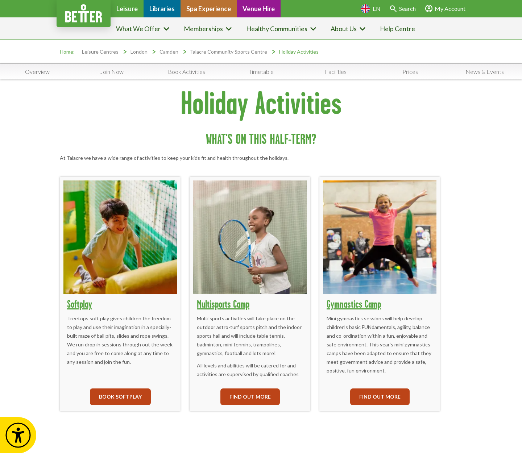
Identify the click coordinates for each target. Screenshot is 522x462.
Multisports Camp (223, 304)
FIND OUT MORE (250, 397)
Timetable (261, 71)
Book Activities (186, 71)
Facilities (336, 71)
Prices (410, 71)
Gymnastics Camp (354, 304)
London (139, 52)
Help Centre (397, 29)
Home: (67, 52)
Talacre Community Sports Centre (228, 52)
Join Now (112, 71)
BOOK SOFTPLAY (120, 397)
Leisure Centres (100, 52)
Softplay (79, 304)
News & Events (484, 71)
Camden (169, 52)
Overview (37, 71)
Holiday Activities (299, 52)
